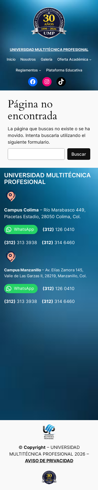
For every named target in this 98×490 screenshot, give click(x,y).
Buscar (78, 154)
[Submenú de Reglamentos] (40, 70)
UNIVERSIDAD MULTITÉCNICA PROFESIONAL (49, 49)
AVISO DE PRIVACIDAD (49, 460)
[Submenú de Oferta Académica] (90, 59)
